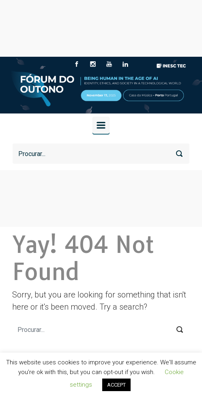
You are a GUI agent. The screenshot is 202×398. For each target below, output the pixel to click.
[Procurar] (101, 153)
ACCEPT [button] (116, 385)
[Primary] (101, 125)
